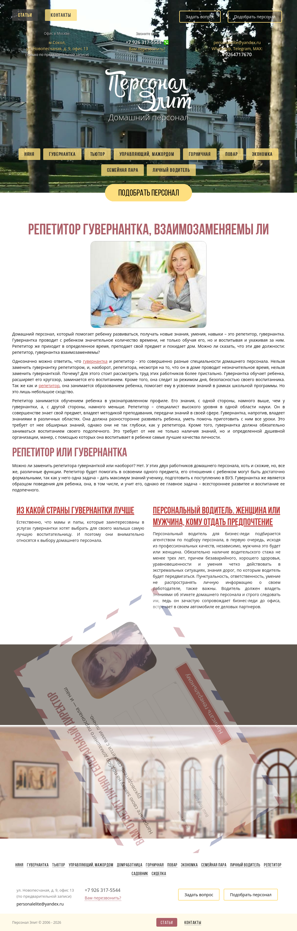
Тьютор (97, 154)
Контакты (61, 15)
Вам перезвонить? (147, 49)
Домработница (129, 865)
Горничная (200, 154)
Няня (29, 154)
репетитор (49, 385)
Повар (231, 154)
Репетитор (273, 865)
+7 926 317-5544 (144, 42)
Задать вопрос (200, 16)
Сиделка (159, 873)
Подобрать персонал (255, 16)
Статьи (25, 15)
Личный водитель (171, 170)
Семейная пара (122, 170)
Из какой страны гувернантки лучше (75, 510)
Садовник (140, 873)
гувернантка (95, 361)
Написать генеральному (147, 672)
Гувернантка (62, 154)
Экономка (262, 154)
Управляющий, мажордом (146, 154)
